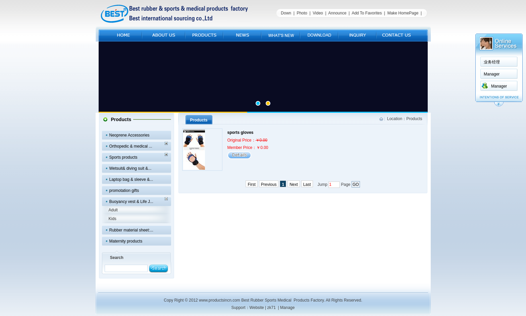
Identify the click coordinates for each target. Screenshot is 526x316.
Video (318, 13)
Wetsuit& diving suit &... (130, 168)
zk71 (271, 307)
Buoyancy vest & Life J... (131, 201)
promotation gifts (124, 190)
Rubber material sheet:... (131, 230)
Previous (269, 184)
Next (294, 184)
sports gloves (240, 132)
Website (257, 307)
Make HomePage (403, 13)
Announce (337, 13)
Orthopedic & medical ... (130, 146)
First (251, 184)
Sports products (123, 157)
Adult (113, 210)
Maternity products (126, 241)
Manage (287, 307)
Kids (112, 218)
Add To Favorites (367, 13)
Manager (491, 74)
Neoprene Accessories (129, 135)
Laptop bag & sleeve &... (131, 179)
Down (286, 13)
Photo (302, 13)
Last (307, 184)
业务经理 (492, 62)
